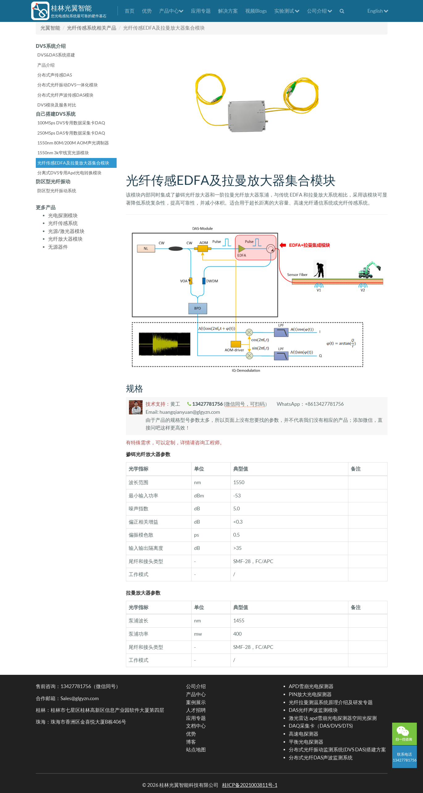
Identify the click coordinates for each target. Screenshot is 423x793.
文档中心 (196, 726)
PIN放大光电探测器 (310, 694)
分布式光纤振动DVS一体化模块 (67, 84)
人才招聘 (196, 710)
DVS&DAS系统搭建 (56, 54)
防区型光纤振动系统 (56, 190)
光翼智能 (50, 28)
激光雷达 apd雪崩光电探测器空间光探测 (333, 718)
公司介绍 (319, 11)
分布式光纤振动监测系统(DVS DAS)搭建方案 (337, 749)
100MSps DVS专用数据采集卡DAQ (71, 122)
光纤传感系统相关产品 (91, 28)
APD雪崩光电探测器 (311, 686)
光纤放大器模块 (65, 239)
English (377, 11)
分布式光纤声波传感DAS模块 (65, 95)
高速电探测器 (303, 734)
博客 (191, 742)
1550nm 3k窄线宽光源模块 (63, 152)
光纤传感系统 (63, 223)
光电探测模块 (63, 215)
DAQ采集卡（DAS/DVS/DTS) (321, 726)
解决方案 (228, 11)
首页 (130, 11)
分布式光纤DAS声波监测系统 (321, 757)
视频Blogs (256, 11)
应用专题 (201, 11)
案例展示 (196, 702)
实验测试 (287, 11)
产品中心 (171, 11)
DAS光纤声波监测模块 (313, 710)
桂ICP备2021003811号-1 (249, 785)
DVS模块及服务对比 (56, 104)
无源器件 (58, 247)
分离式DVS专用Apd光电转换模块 (69, 172)
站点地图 (196, 749)
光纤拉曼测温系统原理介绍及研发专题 (331, 702)
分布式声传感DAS (54, 75)
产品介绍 (46, 65)
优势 (147, 11)
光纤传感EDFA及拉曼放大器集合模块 (73, 162)
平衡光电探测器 (306, 742)
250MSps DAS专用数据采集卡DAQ (71, 133)
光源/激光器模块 (66, 231)
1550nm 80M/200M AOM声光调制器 (73, 142)
